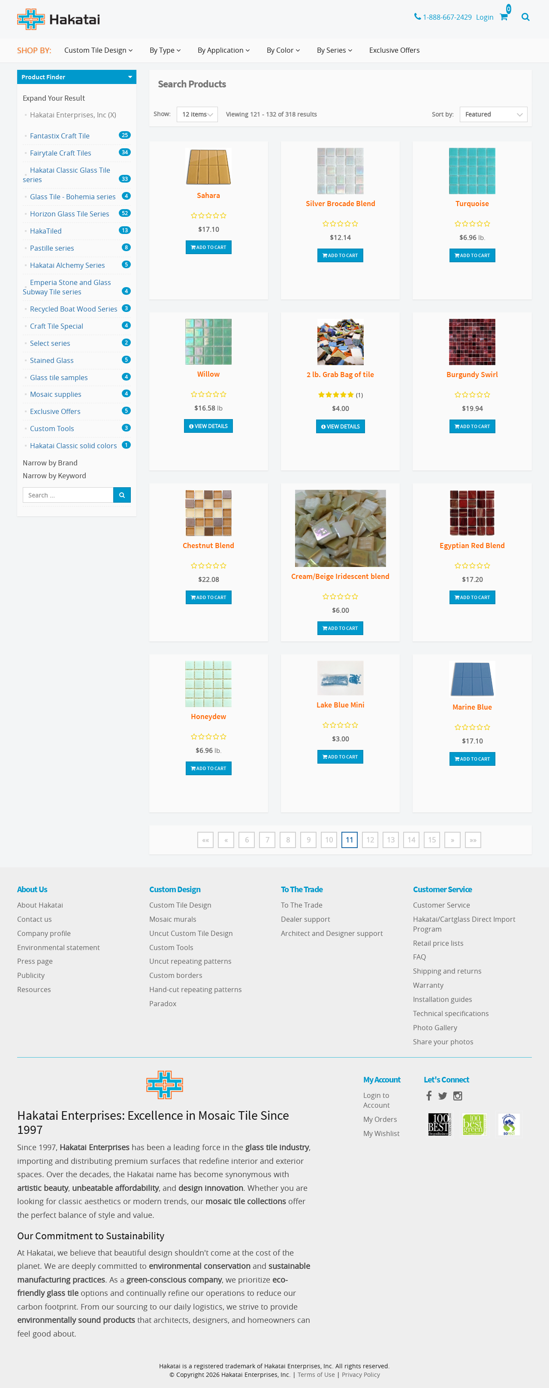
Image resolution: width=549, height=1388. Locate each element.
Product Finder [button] (43, 76)
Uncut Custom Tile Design (191, 933)
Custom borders (175, 975)
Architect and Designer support (332, 933)
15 (432, 840)
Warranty (428, 985)
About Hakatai (40, 905)
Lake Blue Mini (341, 705)
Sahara (208, 195)
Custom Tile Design (180, 905)
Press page (35, 961)
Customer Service (441, 905)
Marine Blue (472, 707)
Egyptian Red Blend (472, 545)
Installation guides (442, 999)
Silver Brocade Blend (340, 203)
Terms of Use (316, 1374)
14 (411, 840)
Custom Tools (171, 947)
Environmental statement (58, 947)
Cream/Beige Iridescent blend (340, 576)
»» (473, 840)
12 (370, 840)
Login (485, 17)
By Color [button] (285, 53)
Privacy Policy (361, 1374)
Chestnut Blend (208, 545)
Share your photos (443, 1041)
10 (329, 840)
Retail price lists (438, 943)
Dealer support (305, 919)
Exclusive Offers (394, 50)
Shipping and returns (447, 971)
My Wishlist (381, 1133)
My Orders (380, 1119)
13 (391, 840)
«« (205, 840)
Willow (208, 374)
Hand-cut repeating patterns (195, 989)
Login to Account (376, 1100)
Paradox (162, 1003)
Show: (162, 114)
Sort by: (443, 114)
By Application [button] (225, 53)
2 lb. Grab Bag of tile (340, 374)
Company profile (44, 933)
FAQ (419, 957)
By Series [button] (336, 53)
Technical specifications (451, 1013)
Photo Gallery (435, 1027)
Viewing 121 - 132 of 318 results (271, 114)
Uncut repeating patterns (190, 961)
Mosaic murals (172, 919)
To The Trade (302, 905)
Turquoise (472, 203)
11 (349, 840)
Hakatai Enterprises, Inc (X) (73, 115)
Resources (34, 989)
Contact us (34, 919)
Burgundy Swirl (472, 374)
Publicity (31, 975)
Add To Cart (208, 247)
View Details (208, 426)
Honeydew (208, 716)
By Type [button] (167, 53)
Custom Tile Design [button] (100, 53)
